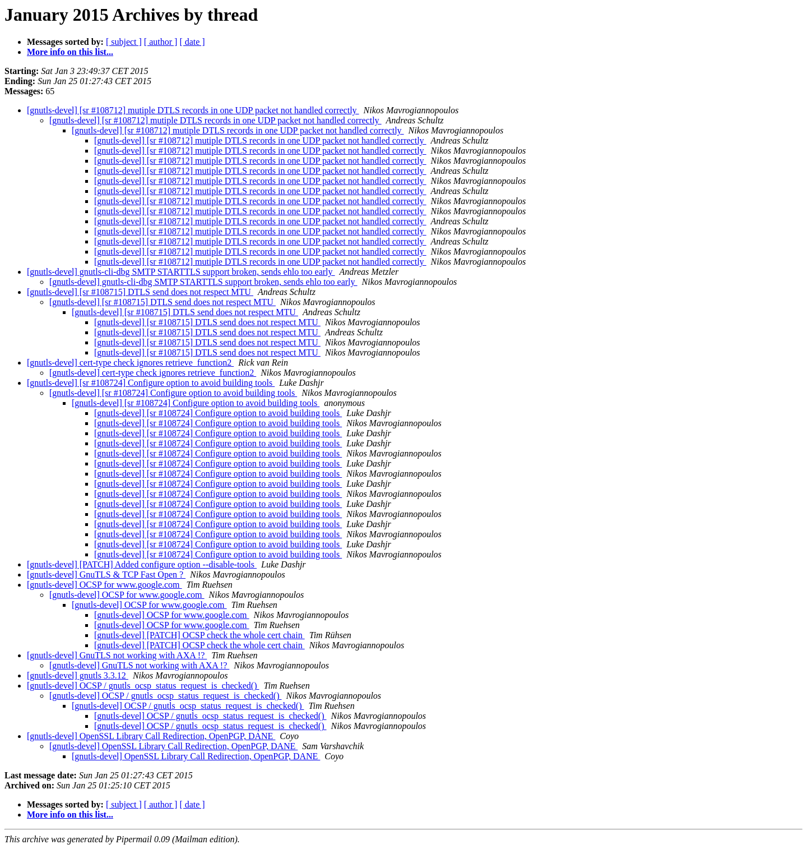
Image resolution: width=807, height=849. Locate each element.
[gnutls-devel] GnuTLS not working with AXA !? (117, 655)
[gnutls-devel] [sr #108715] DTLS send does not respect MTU (140, 292)
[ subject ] (124, 42)
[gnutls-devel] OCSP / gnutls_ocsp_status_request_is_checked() (143, 685)
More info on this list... (70, 52)
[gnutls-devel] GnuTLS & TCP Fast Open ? (106, 574)
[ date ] (192, 42)
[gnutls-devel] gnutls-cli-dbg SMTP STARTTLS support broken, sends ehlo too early (181, 271)
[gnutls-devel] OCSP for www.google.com (104, 584)
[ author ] (161, 42)
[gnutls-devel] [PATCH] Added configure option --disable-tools (142, 564)
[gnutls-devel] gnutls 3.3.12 (77, 675)
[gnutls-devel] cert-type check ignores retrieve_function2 (130, 362)
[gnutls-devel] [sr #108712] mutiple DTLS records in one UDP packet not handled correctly (193, 110)
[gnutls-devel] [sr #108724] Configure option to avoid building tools (151, 382)
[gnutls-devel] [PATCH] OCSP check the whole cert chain (199, 635)
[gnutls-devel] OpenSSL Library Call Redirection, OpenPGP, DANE (151, 736)
